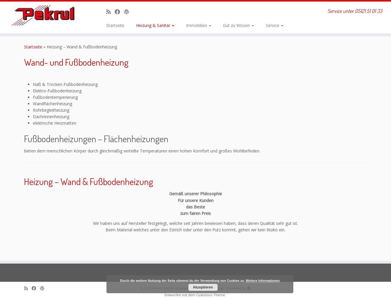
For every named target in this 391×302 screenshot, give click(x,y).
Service (274, 25)
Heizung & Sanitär (155, 25)
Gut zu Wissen (238, 25)
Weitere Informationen (263, 280)
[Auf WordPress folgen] (128, 11)
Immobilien (198, 25)
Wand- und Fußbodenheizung (76, 62)
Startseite (115, 25)
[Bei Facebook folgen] (119, 11)
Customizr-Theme (210, 295)
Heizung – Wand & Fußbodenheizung (88, 181)
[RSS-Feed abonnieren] (110, 11)
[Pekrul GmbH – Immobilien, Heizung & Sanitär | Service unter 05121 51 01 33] (45, 15)
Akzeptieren (203, 287)
